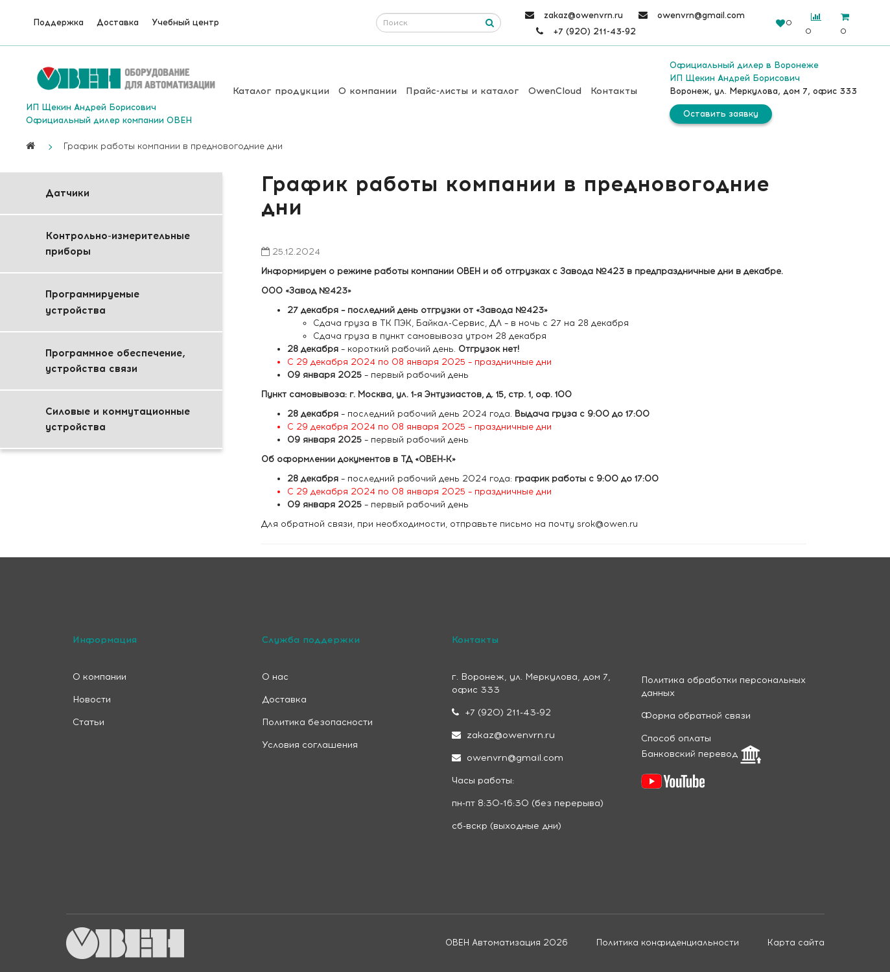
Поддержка (58, 22)
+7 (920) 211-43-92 (501, 712)
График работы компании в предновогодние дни (173, 146)
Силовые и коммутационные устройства (117, 419)
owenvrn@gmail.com (507, 757)
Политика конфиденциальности (667, 942)
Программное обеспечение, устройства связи (115, 361)
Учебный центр (185, 22)
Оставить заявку (720, 114)
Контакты (614, 91)
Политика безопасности (317, 722)
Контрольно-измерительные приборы (117, 243)
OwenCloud (554, 91)
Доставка (118, 22)
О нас (275, 676)
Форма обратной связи (696, 715)
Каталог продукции (281, 91)
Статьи (88, 722)
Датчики (67, 193)
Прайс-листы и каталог (462, 91)
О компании (367, 91)
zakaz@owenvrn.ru (503, 735)
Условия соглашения (310, 744)
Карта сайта (796, 942)
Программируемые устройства (92, 302)
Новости (92, 699)
